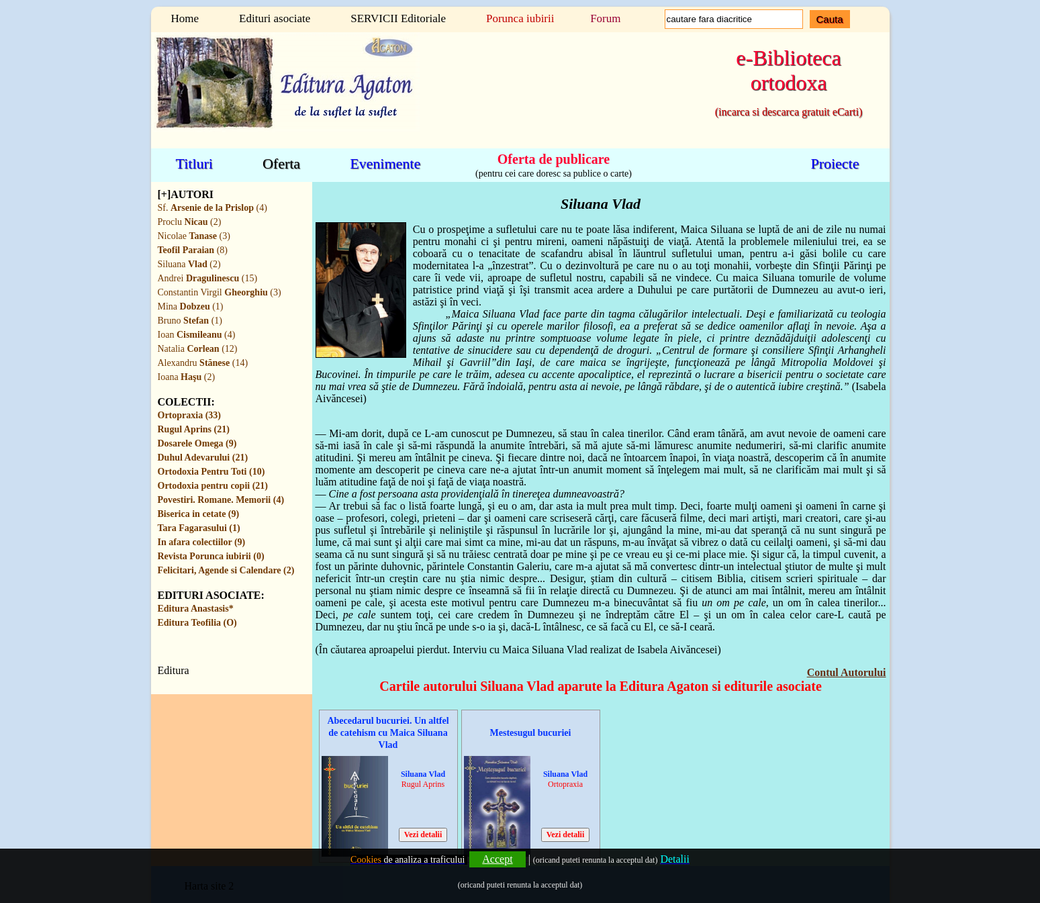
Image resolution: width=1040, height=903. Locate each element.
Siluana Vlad (423, 774)
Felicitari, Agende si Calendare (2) (226, 570)
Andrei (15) (208, 278)
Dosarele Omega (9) (197, 443)
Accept (497, 859)
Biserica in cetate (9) (199, 514)
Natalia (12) (198, 349)
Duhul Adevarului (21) (203, 458)
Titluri (194, 163)
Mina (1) (191, 306)
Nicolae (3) (194, 236)
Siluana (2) (189, 264)
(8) (193, 250)
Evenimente (385, 163)
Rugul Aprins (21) (194, 429)
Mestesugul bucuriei (530, 733)
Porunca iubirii (520, 18)
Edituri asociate (274, 18)
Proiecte (834, 163)
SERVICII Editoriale (398, 18)
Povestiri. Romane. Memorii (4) (221, 500)
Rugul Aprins (422, 784)
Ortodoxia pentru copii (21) (213, 486)
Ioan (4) (197, 335)
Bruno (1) (190, 321)
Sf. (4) (212, 208)
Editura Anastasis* (196, 609)
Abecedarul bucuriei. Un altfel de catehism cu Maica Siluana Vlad (387, 733)
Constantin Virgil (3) (219, 292)
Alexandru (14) (203, 363)
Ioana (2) (187, 377)
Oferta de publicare (554, 158)
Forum (605, 18)
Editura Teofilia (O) (197, 623)
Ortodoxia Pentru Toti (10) (211, 472)
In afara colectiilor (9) (202, 542)
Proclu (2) (190, 222)
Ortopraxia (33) (189, 415)
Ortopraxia (565, 784)
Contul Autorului (846, 672)
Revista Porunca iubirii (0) (211, 556)
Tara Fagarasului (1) (199, 528)
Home (185, 18)
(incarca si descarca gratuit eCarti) (788, 111)
